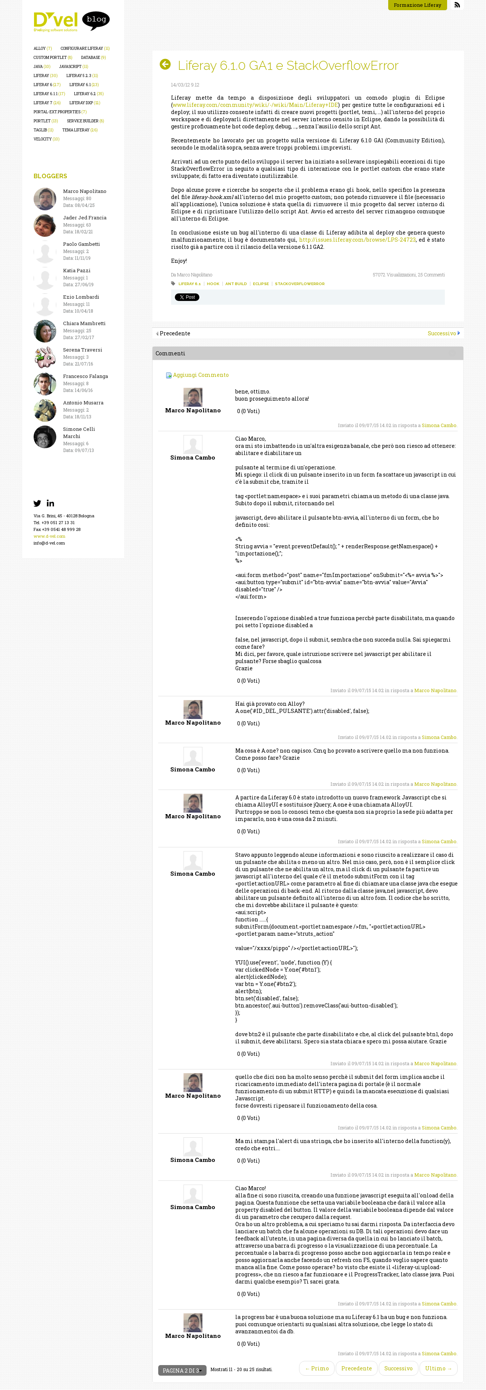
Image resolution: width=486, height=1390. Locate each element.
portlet (46, 121)
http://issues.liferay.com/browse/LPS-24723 (357, 239)
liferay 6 (47, 84)
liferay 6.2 (89, 93)
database (93, 57)
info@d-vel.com (49, 543)
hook (213, 284)
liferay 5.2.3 (82, 75)
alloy (43, 48)
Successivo (442, 333)
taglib (44, 130)
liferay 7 (47, 102)
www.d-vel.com (49, 536)
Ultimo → (438, 1368)
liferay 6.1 (84, 84)
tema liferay (80, 130)
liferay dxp (84, 102)
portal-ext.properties (60, 112)
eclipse (261, 284)
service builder (85, 121)
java (42, 66)
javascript (73, 66)
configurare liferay (85, 48)
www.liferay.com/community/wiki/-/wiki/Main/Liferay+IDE (255, 104)
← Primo (317, 1368)
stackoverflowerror (300, 284)
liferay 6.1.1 (49, 93)
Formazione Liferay (417, 5)
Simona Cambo (439, 425)
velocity (47, 139)
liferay (46, 75)
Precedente (356, 1368)
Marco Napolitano (435, 690)
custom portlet (53, 57)
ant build (236, 284)
